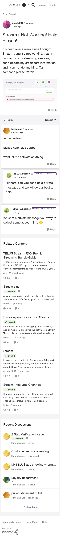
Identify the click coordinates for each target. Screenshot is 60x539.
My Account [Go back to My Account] (9, 14)
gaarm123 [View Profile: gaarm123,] (33, 497)
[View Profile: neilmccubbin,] (6, 453)
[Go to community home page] (14, 5)
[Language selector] (25, 5)
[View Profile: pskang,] (6, 466)
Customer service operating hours (30, 451)
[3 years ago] (23, 371)
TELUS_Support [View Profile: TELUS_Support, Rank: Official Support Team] (22, 173)
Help (44, 521)
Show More (30, 506)
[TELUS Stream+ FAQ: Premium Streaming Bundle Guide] (30, 265)
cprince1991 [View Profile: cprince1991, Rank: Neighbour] (9, 371)
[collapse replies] (30, 126)
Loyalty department (24, 477)
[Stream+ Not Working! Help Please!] (17, 132)
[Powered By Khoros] (30, 531)
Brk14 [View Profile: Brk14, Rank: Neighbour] (6, 303)
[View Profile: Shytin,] (6, 436)
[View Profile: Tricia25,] (6, 480)
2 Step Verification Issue (27, 434)
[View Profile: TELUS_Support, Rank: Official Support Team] (9, 175)
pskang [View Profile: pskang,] (31, 469)
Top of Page (31, 521)
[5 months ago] (18, 337)
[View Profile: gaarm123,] (6, 495)
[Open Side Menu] (4, 5)
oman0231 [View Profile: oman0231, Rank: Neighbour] (17, 22)
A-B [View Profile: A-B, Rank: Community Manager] (5, 273)
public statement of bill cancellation (26, 493)
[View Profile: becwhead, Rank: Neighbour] (6, 131)
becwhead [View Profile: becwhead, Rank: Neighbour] (16, 129)
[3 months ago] (18, 442)
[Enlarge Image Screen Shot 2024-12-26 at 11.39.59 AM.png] (30, 91)
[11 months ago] (16, 273)
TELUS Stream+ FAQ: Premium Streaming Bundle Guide (24, 255)
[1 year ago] (16, 405)
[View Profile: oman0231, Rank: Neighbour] (7, 24)
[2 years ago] (16, 303)
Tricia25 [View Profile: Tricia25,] (32, 484)
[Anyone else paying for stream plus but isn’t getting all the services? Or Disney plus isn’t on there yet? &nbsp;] (30, 297)
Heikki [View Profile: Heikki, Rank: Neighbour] (6, 405)
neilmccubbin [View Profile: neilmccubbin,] (34, 455)
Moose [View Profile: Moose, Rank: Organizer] (6, 337)
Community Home (11, 521)
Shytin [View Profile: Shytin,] (31, 442)
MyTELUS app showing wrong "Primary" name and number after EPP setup (33, 465)
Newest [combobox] (50, 119)
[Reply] (52, 110)
